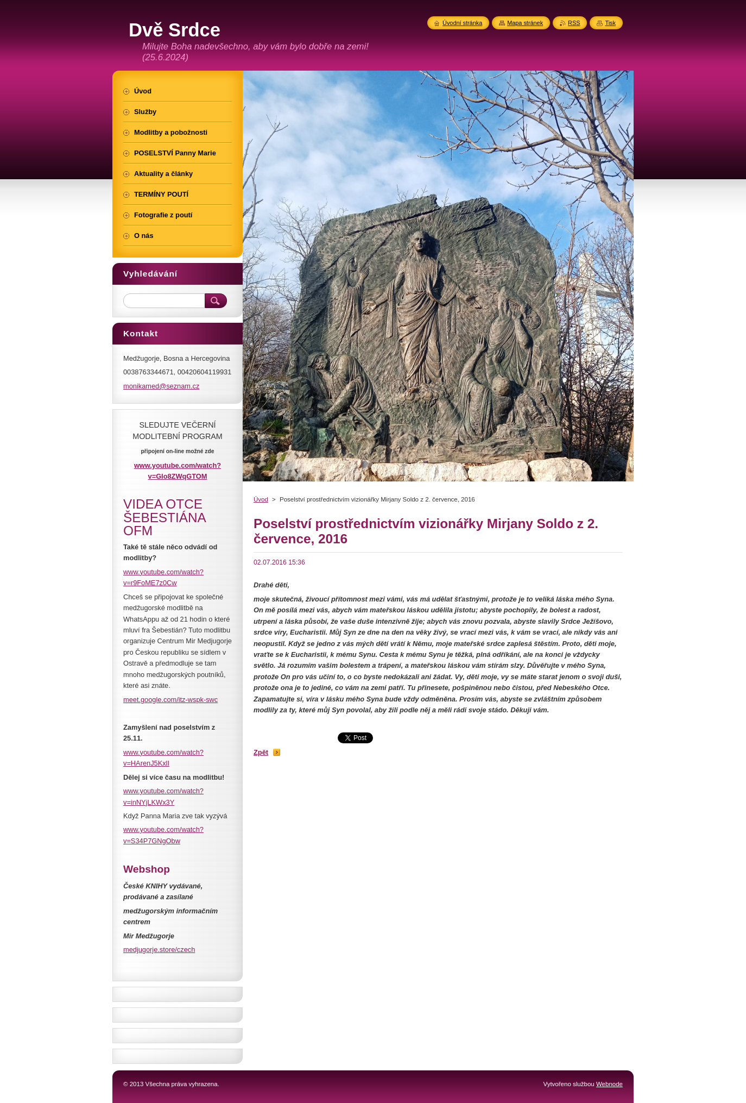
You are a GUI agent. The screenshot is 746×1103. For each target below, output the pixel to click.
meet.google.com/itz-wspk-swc (170, 699)
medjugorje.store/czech (159, 949)
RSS (574, 23)
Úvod (261, 499)
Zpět (261, 752)
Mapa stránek (525, 23)
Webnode (609, 1084)
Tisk (610, 23)
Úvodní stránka (462, 23)
